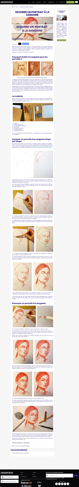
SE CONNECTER (60, 2)
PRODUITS (39, 2)
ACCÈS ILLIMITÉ (70, 2)
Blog (12, 6)
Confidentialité (49, 479)
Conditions (55, 479)
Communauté (51, 2)
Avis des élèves (24, 476)
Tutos (16, 6)
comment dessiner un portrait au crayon (42, 147)
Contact (34, 472)
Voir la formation (61, 40)
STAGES (44, 2)
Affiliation (34, 476)
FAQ (33, 474)
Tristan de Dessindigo (25, 445)
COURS (33, 2)
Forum (22, 472)
